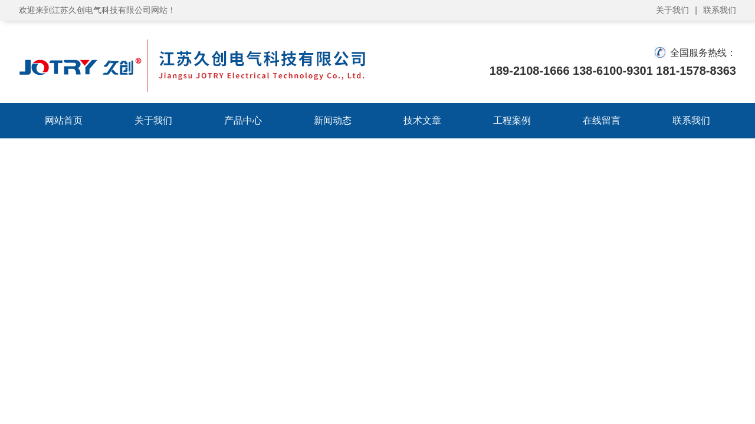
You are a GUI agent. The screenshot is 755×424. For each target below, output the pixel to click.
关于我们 (672, 10)
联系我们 (719, 10)
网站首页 (64, 120)
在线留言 (602, 120)
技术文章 (422, 120)
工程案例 (512, 120)
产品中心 (243, 120)
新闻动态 (333, 120)
